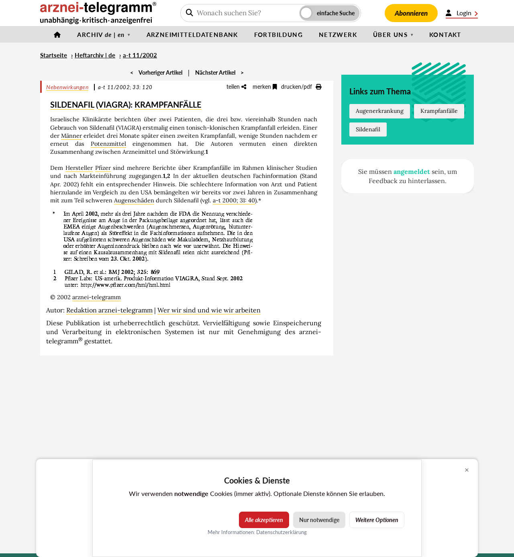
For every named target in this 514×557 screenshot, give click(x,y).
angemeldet (412, 171)
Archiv (100, 34)
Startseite (53, 55)
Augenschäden (134, 200)
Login (462, 12)
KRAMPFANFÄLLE (168, 104)
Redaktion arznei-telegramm (109, 310)
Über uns (390, 34)
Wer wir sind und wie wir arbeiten (209, 310)
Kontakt (445, 34)
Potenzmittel (108, 143)
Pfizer (103, 167)
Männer (71, 135)
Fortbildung (278, 34)
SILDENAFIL (72, 104)
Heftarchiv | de (95, 55)
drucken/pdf (301, 86)
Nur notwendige (319, 519)
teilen (236, 86)
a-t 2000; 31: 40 (234, 200)
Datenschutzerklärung (281, 532)
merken (265, 86)
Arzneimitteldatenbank (192, 34)
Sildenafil (368, 129)
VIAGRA (113, 104)
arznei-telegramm (96, 297)
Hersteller (79, 167)
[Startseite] (57, 34)
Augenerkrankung (380, 110)
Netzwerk (338, 34)
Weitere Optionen (376, 519)
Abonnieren (411, 13)
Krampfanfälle (439, 110)
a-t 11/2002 (140, 55)
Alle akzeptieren (264, 519)
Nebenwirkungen (67, 87)
